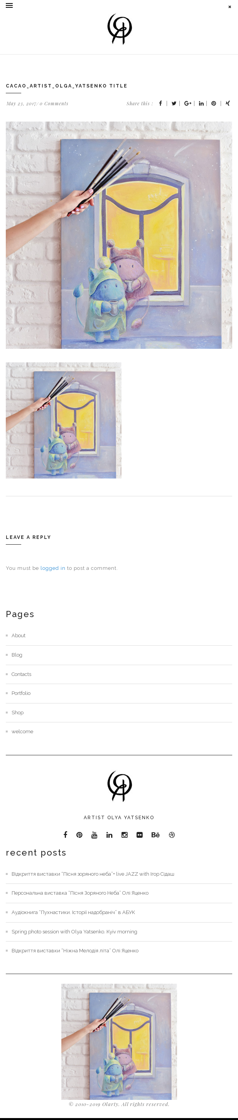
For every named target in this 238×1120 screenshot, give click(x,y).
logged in (53, 568)
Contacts (21, 674)
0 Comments (54, 103)
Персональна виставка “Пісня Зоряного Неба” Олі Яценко (80, 893)
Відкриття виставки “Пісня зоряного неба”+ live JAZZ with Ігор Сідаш (93, 874)
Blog (17, 655)
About (18, 635)
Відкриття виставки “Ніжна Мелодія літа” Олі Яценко (75, 951)
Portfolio (21, 693)
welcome (22, 731)
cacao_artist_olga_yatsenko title (67, 86)
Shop (18, 712)
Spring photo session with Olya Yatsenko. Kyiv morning (74, 932)
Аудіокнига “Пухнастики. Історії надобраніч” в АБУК (73, 912)
